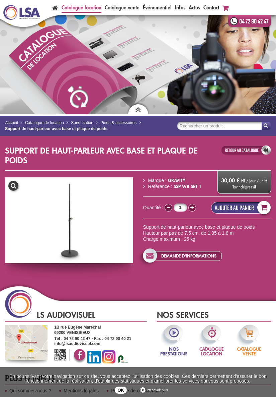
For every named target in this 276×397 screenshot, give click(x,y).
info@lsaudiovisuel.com (77, 343)
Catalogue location (81, 7)
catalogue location (211, 347)
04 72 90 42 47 (254, 22)
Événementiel (157, 7)
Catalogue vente (122, 7)
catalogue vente (249, 347)
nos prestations (173, 347)
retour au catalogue (242, 151)
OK (120, 390)
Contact (211, 7)
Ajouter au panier (241, 208)
